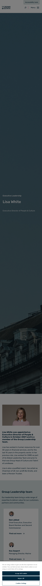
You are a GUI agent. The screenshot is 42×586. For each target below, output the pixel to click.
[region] (21, 573)
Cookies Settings (21, 583)
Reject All (21, 578)
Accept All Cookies (21, 573)
